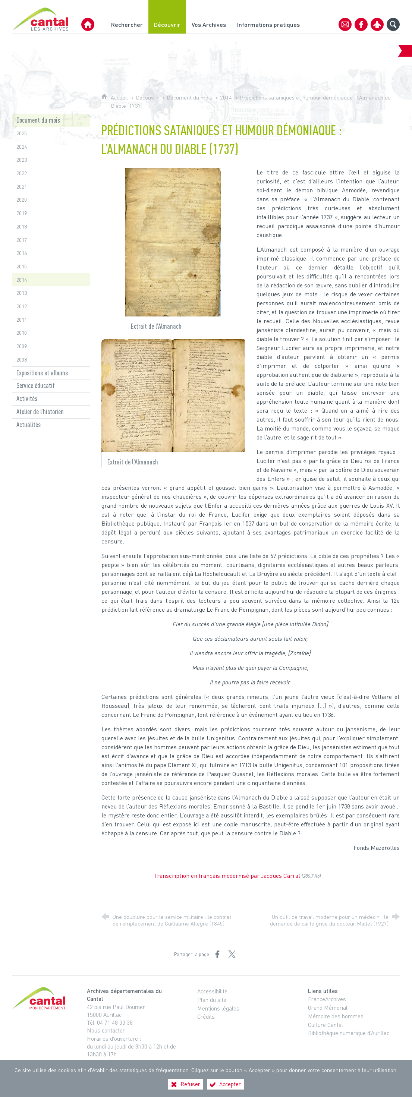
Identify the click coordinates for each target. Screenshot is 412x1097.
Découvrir (147, 97)
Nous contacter (106, 1030)
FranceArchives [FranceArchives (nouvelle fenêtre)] (327, 999)
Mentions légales (218, 1008)
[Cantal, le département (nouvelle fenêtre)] (40, 998)
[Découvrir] (167, 17)
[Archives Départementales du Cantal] (87, 24)
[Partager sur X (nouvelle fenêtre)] (232, 954)
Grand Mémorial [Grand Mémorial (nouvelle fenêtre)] (327, 1007)
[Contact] (345, 24)
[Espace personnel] (377, 24)
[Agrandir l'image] (173, 241)
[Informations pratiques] (268, 17)
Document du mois (189, 97)
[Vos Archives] (209, 17)
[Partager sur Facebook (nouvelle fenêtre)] (217, 954)
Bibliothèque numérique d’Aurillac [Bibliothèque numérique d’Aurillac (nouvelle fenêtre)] (348, 1033)
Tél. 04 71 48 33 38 (110, 1022)
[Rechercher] (127, 17)
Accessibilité (212, 991)
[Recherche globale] (393, 24)
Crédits (206, 1016)
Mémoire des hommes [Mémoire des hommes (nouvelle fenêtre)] (336, 1016)
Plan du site (211, 999)
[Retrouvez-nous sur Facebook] (361, 24)
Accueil (120, 97)
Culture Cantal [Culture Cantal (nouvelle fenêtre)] (325, 1024)
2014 (226, 97)
